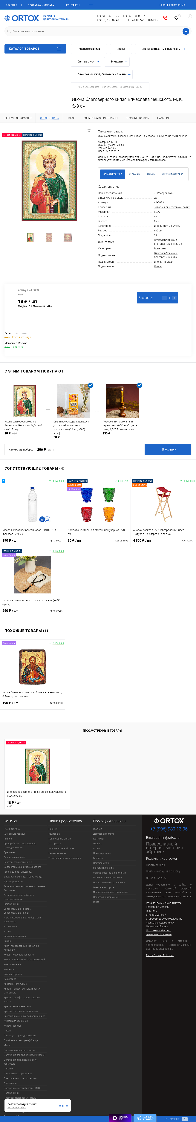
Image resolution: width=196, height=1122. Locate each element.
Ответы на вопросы (104, 887)
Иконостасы (11, 926)
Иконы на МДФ (163, 261)
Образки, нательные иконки (19, 1050)
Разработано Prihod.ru (160, 955)
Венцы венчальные (14, 857)
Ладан (7, 1030)
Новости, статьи (102, 853)
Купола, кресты (12, 1025)
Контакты (73, 5)
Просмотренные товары (102, 730)
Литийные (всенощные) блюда (21, 1040)
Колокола (9, 969)
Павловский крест (157, 926)
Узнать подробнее (16, 1107)
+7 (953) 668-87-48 (108, 20)
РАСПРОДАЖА (12, 829)
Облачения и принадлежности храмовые (20, 1061)
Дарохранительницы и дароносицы (23, 876)
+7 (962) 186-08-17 (134, 15)
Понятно (62, 1105)
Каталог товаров (35, 49)
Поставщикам (101, 863)
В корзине (173, 1119)
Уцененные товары (14, 833)
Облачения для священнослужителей (24, 1055)
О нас (96, 901)
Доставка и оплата (41, 5)
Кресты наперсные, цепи (17, 1006)
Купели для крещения (16, 1020)
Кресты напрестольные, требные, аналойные (22, 990)
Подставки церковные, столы (20, 1097)
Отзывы (97, 843)
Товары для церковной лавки (172, 207)
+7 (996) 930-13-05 (108, 15)
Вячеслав (160, 248)
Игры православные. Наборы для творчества (22, 919)
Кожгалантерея (12, 964)
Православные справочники (109, 882)
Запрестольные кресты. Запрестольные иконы (17, 910)
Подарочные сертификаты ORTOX (22, 1088)
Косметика (10, 979)
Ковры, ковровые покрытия (19, 954)
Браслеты (9, 852)
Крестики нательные (15, 983)
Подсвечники (11, 1093)
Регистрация (177, 4)
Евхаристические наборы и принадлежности (19, 897)
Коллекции (54, 833)
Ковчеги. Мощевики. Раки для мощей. (24, 959)
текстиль (151, 910)
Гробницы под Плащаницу (18, 871)
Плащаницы (10, 1083)
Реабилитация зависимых (107, 877)
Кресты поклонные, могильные (21, 1011)
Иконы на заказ (57, 853)
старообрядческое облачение (164, 918)
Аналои (8, 838)
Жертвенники (11, 904)
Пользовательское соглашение (110, 892)
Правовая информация (106, 897)
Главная (11, 5)
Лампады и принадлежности (20, 1035)
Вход (163, 4)
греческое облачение (159, 934)
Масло (7, 1045)
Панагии (8, 1068)
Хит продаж (54, 843)
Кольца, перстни (13, 974)
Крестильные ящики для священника (24, 1016)
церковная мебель (157, 906)
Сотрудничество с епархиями (109, 872)
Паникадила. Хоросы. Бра (18, 1073)
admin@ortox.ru (168, 837)
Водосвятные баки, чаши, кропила (22, 866)
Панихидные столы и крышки (20, 1078)
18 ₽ (37, 803)
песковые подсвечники (160, 922)
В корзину (169, 449)
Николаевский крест (158, 930)
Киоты (7, 941)
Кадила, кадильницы (15, 936)
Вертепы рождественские (18, 862)
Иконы (158, 266)
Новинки (53, 829)
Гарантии (98, 858)
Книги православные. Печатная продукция (21, 947)
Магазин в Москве (103, 867)
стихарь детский (156, 914)
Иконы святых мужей (167, 225)
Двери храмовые (13, 881)
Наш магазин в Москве (61, 848)
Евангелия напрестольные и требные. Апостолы (25, 888)
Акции (96, 848)
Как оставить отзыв (59, 838)
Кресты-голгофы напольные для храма (22, 999)
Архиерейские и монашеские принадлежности (20, 845)
